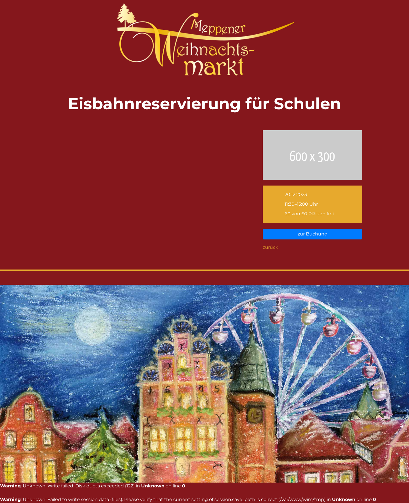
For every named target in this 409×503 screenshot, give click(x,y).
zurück (270, 247)
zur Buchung (312, 234)
